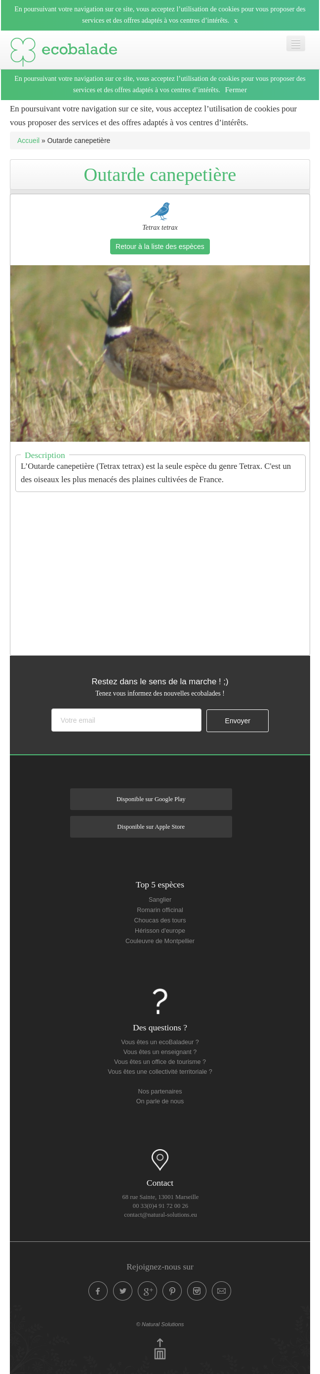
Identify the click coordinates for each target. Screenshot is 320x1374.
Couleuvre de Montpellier (160, 941)
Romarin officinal (160, 910)
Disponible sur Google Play (151, 799)
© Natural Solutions (160, 1324)
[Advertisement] (165, 567)
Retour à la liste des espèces (160, 246)
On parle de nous (160, 1101)
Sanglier (160, 899)
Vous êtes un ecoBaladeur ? (160, 1042)
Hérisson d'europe (160, 930)
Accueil (28, 140)
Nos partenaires (160, 1091)
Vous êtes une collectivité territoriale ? (160, 1071)
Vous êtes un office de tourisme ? (160, 1061)
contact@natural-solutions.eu (160, 1214)
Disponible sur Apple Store (151, 826)
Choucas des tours (160, 920)
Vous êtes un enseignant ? (160, 1052)
